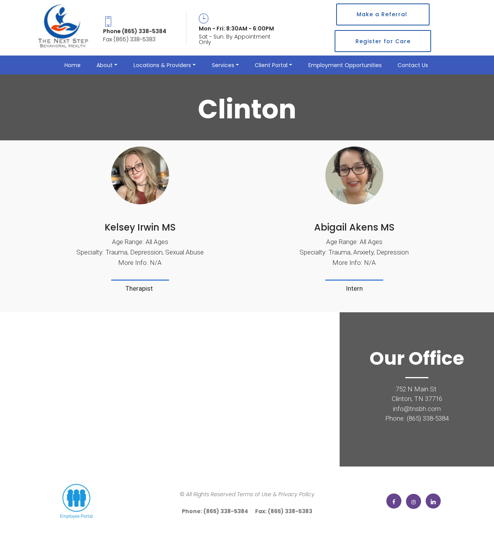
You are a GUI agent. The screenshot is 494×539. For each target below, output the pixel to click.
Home (72, 65)
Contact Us (414, 65)
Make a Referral (383, 14)
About (104, 65)
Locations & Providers (162, 65)
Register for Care (383, 41)
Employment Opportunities (345, 65)
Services (223, 65)
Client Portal (271, 65)
